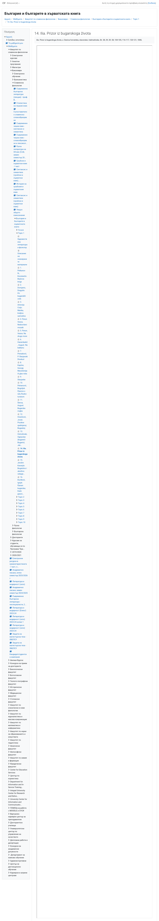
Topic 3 (21, 500)
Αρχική (7, 19)
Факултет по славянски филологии (40, 19)
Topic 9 (21, 519)
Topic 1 (136, 19)
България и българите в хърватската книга (111, 19)
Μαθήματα (17, 19)
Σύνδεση (151, 3)
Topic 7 (21, 513)
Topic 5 (21, 506)
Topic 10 (21, 522)
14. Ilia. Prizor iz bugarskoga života (21, 22)
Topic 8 (21, 516)
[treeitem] (16, 456)
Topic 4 (21, 503)
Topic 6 (21, 510)
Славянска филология (80, 19)
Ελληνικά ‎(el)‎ (12, 3)
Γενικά (21, 230)
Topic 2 (21, 497)
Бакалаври (63, 19)
